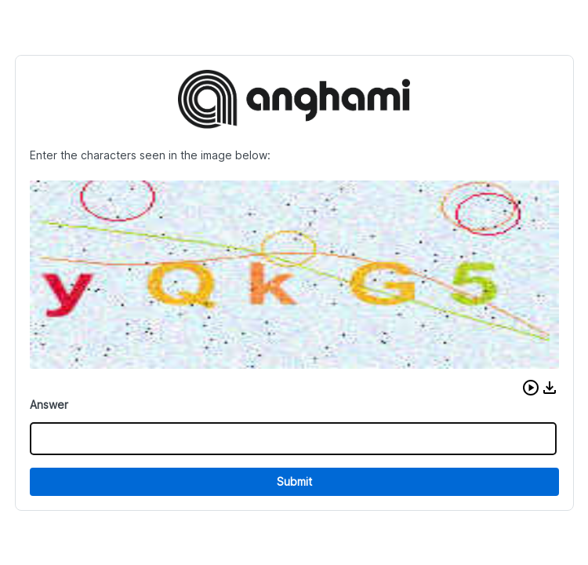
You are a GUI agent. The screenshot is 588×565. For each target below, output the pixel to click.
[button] (530, 387)
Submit (294, 481)
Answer (49, 404)
